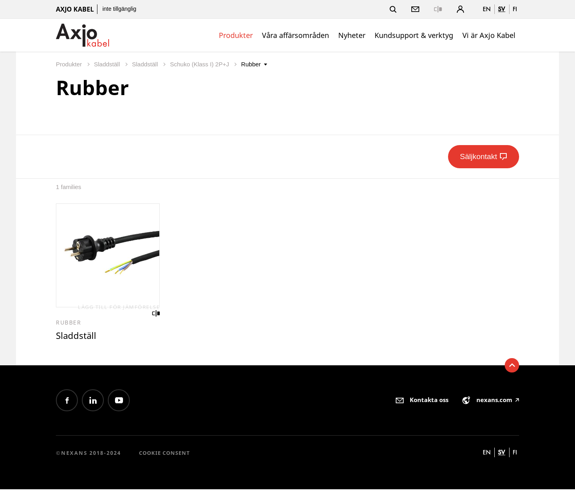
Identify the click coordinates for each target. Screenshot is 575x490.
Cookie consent (164, 453)
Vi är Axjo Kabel (489, 35)
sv (501, 9)
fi (515, 9)
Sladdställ (107, 64)
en (487, 9)
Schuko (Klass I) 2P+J (200, 64)
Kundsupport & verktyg (414, 35)
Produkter (236, 35)
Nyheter (351, 35)
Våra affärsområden (295, 35)
